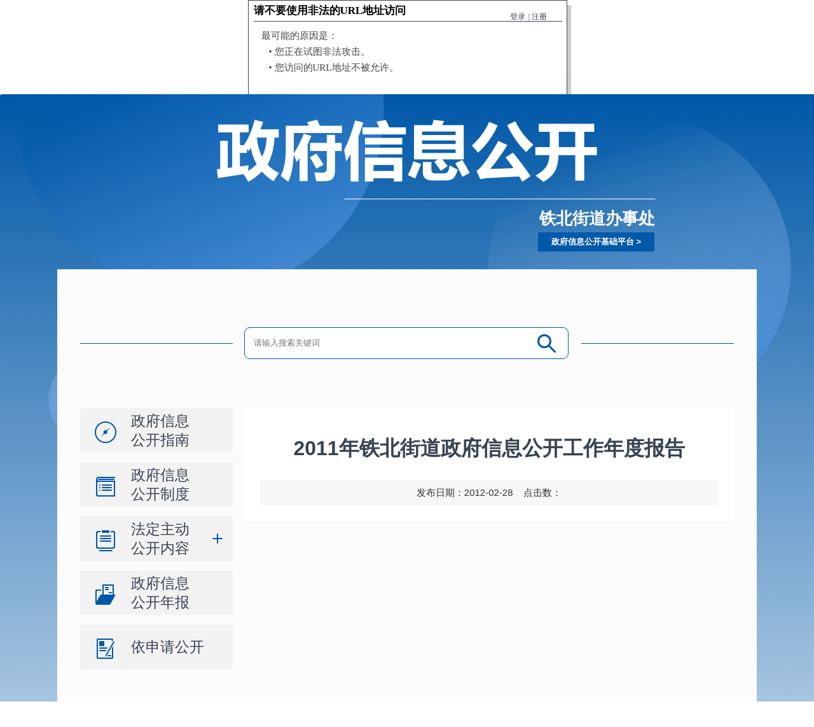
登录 (517, 16)
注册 (539, 16)
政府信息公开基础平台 (592, 241)
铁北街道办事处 (597, 218)
